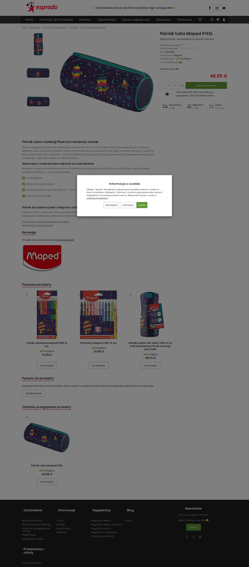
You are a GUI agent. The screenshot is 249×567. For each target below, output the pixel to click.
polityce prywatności (97, 198)
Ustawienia (111, 205)
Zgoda (142, 205)
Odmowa (127, 205)
